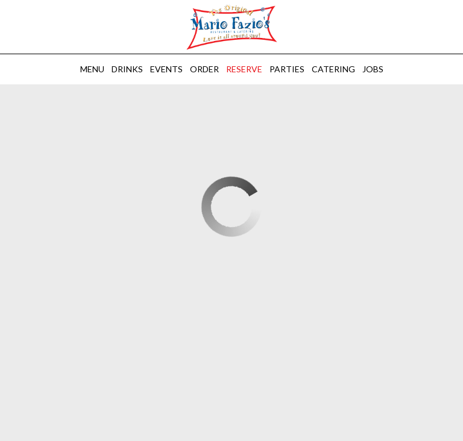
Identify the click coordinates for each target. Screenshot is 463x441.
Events (166, 69)
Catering (333, 69)
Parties (286, 69)
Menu (92, 69)
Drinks (127, 69)
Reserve (244, 69)
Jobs (372, 69)
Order (204, 69)
